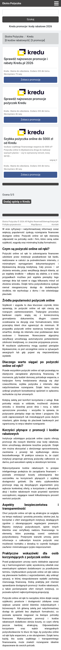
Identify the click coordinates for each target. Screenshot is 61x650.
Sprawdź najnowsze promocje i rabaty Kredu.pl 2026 (26, 61)
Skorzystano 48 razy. (13, 169)
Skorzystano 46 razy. (13, 114)
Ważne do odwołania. (20, 71)
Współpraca (36, 224)
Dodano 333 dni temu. (40, 71)
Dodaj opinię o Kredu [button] (16, 201)
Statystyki (54, 221)
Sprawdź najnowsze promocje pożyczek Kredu (25, 101)
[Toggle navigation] (56, 3)
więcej (53, 160)
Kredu (30, 36)
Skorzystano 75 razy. (13, 74)
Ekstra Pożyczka (11, 3)
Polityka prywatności (11, 224)
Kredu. (7, 71)
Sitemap (46, 221)
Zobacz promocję (30, 79)
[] (17, 40)
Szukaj (30, 19)
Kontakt (55, 224)
